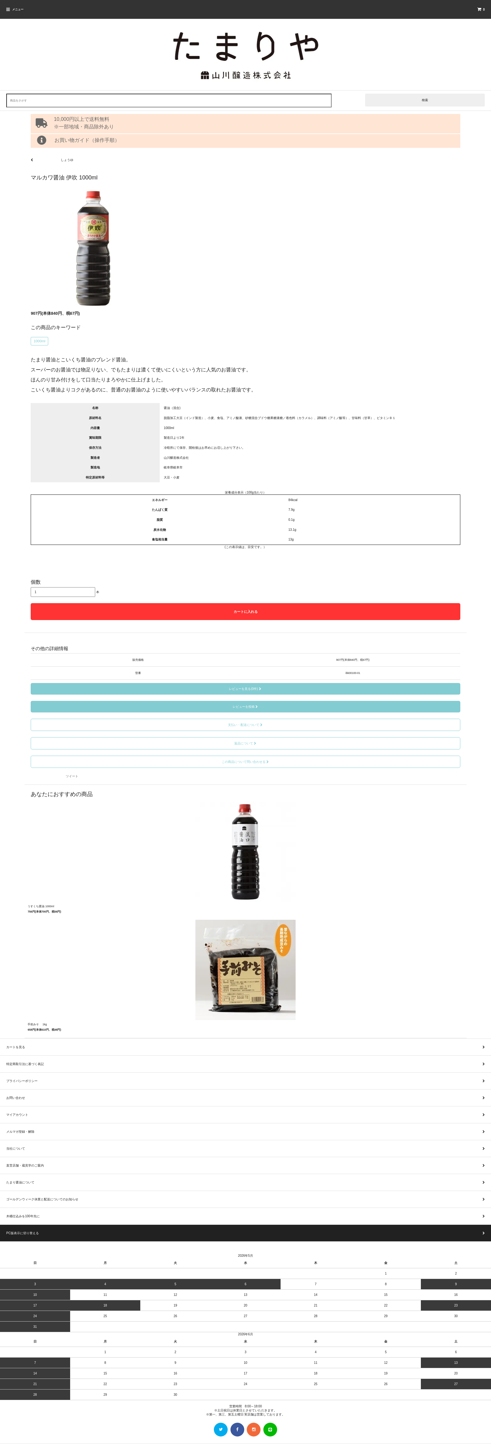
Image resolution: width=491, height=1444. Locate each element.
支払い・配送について (245, 725)
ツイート (72, 776)
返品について (245, 743)
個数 (36, 582)
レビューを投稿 (246, 706)
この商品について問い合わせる (246, 761)
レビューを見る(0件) (245, 689)
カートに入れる (246, 611)
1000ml (39, 341)
